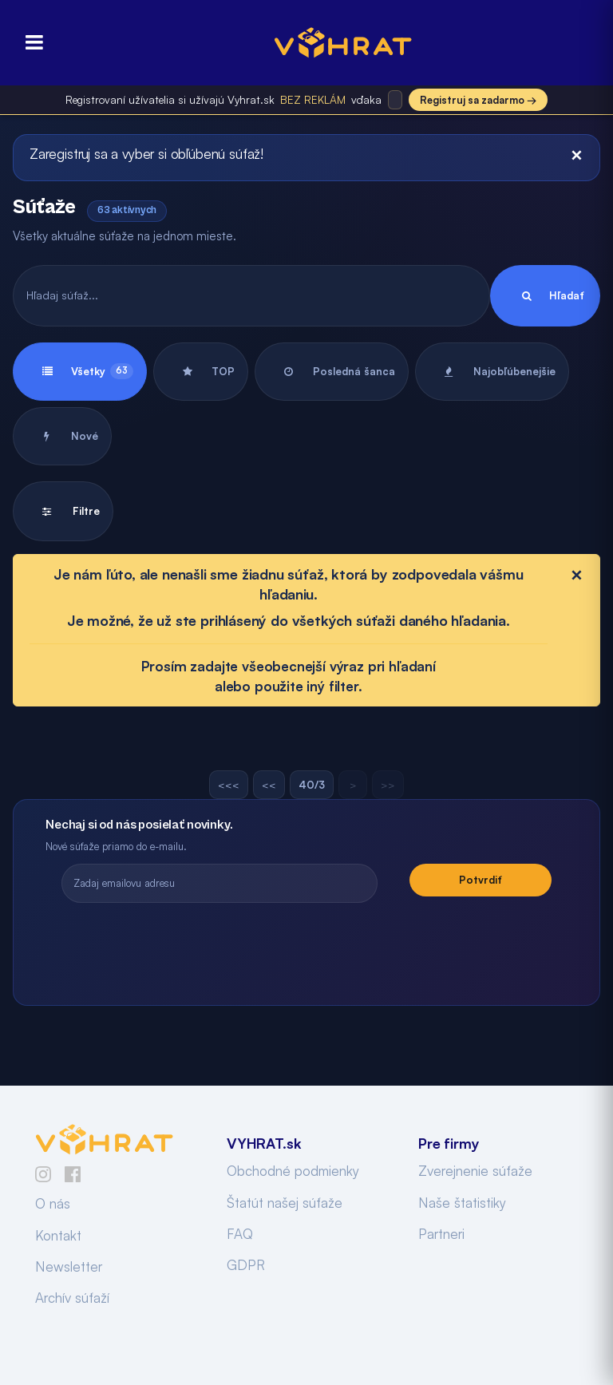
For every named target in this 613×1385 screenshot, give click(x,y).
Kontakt (58, 1235)
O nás (52, 1203)
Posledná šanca (331, 371)
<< (269, 784)
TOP (201, 371)
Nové (62, 436)
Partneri (441, 1233)
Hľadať (545, 296)
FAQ (240, 1233)
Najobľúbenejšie (492, 371)
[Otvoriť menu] (29, 42)
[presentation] (306, 947)
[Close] (576, 155)
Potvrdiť (480, 879)
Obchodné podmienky (293, 1170)
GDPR (246, 1264)
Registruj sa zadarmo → (478, 99)
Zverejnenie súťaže (475, 1170)
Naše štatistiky (462, 1202)
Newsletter (68, 1266)
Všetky (79, 371)
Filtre (63, 511)
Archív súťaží (72, 1297)
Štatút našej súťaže (284, 1202)
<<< (228, 784)
